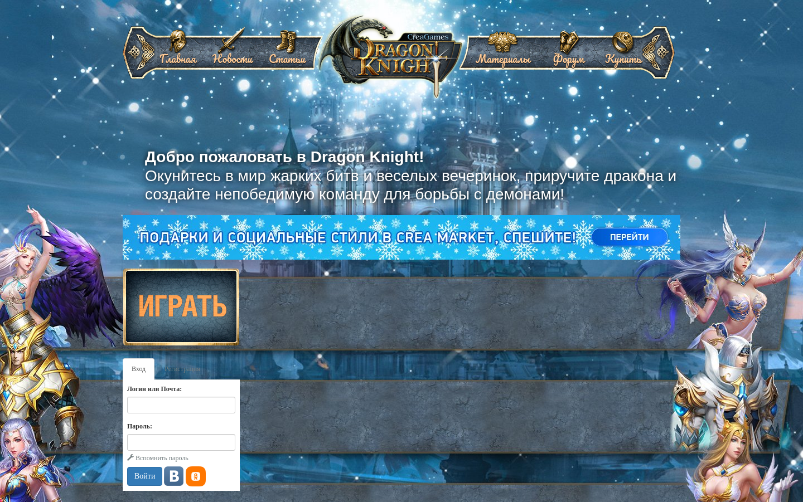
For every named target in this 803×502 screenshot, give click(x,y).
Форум (568, 54)
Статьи (287, 54)
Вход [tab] (139, 369)
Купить (623, 54)
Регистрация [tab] (182, 369)
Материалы (503, 54)
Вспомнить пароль (157, 458)
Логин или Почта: (154, 389)
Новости (232, 54)
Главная (177, 54)
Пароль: (139, 426)
